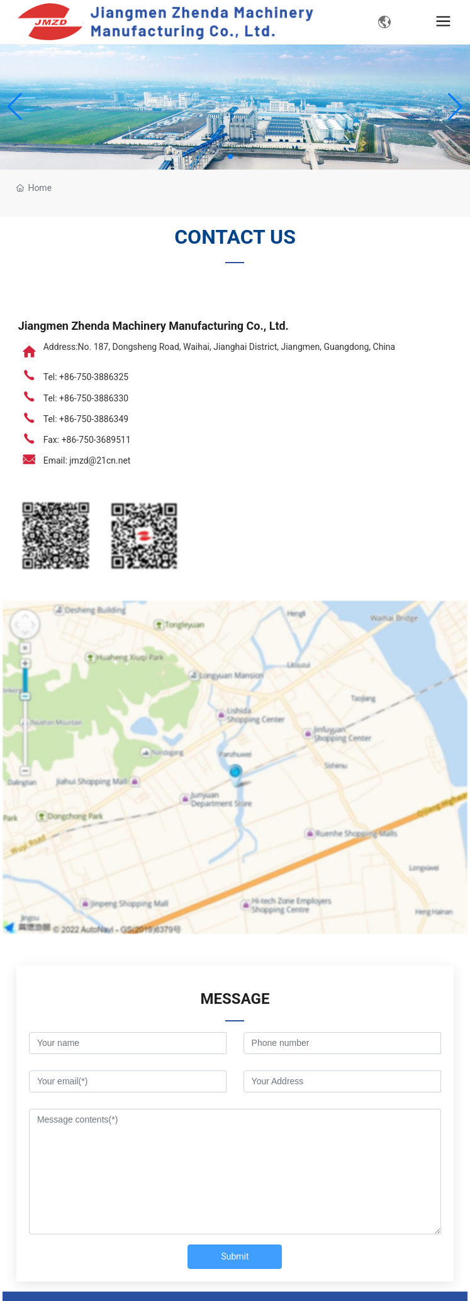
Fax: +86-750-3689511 (87, 440)
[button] (230, 156)
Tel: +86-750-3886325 (85, 377)
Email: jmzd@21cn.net (87, 460)
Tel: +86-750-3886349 (85, 419)
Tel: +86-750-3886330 (85, 398)
